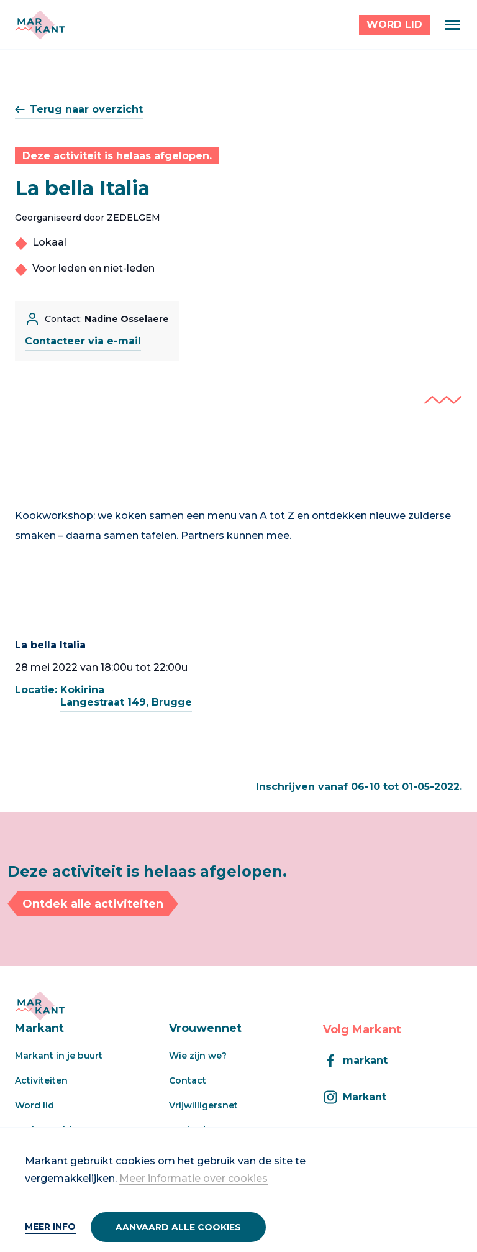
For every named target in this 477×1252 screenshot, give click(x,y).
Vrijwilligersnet (203, 1105)
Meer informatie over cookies (193, 1178)
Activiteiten (41, 1080)
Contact (187, 1080)
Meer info (50, 1226)
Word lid (34, 1105)
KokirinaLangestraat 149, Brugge (126, 696)
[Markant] (40, 25)
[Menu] (452, 25)
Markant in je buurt (58, 1055)
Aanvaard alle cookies (178, 1227)
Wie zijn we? (198, 1055)
